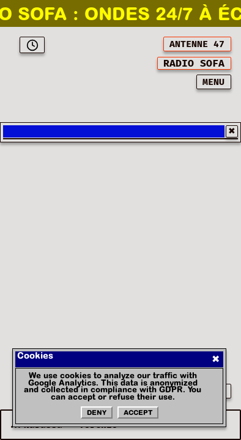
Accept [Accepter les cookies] (138, 413)
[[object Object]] (194, 63)
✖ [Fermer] (216, 359)
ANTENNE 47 (196, 44)
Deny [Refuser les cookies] (96, 413)
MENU (213, 82)
